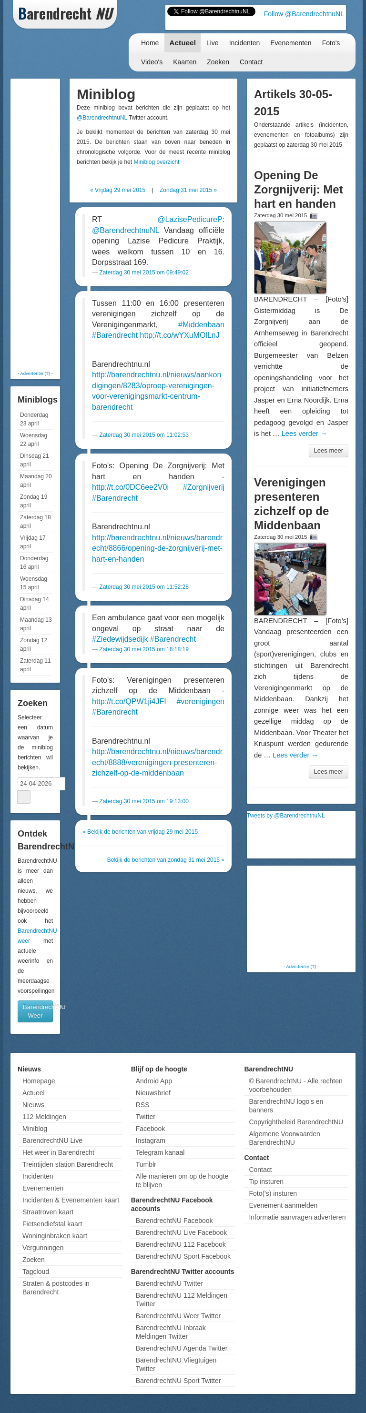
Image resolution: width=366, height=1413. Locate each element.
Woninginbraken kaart (54, 1236)
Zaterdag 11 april (35, 665)
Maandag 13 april (36, 624)
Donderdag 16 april (34, 562)
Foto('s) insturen (273, 1193)
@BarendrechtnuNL (102, 117)
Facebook (150, 1128)
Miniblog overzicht (156, 162)
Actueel (182, 43)
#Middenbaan (201, 325)
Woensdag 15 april (33, 583)
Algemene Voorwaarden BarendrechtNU (284, 1138)
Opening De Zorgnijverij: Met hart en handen (298, 189)
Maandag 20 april (36, 480)
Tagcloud (35, 1271)
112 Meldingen (44, 1116)
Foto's (331, 43)
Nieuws (33, 1105)
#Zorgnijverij (203, 487)
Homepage (38, 1081)
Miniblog (34, 1128)
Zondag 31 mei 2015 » (188, 190)
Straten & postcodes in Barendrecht (56, 1288)
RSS (143, 1105)
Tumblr (146, 1164)
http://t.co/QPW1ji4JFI (129, 701)
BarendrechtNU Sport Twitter (178, 1380)
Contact (251, 62)
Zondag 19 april (33, 501)
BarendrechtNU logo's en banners (286, 1106)
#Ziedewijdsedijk (120, 639)
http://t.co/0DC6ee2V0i (130, 487)
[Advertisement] (51, 224)
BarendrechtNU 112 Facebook (181, 1244)
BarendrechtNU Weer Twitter (178, 1316)
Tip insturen (266, 1181)
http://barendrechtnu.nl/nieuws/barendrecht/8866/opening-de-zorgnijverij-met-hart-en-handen (157, 548)
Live (212, 43)
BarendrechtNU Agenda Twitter (182, 1348)
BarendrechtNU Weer (38, 1011)
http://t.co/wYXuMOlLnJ (180, 335)
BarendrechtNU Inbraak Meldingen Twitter (171, 1332)
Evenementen (290, 43)
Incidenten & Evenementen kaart (70, 1200)
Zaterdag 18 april (35, 521)
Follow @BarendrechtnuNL (304, 14)
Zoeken (218, 62)
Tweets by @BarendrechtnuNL (286, 815)
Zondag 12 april (33, 644)
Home (150, 43)
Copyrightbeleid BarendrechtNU (296, 1122)
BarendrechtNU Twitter (169, 1283)
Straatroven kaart (47, 1212)
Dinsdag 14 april (34, 603)
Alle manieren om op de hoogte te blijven (182, 1180)
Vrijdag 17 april (33, 542)
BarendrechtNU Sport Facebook (183, 1256)
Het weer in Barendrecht (58, 1152)
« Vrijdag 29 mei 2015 (117, 190)
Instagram (150, 1140)
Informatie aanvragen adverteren (297, 1217)
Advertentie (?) (35, 373)
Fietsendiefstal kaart (52, 1224)
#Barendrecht (115, 335)
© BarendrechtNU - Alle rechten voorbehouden (295, 1085)
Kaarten (184, 62)
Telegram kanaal (160, 1152)
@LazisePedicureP (189, 219)
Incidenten (244, 43)
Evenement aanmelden (283, 1205)
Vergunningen (42, 1248)
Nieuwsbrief (153, 1093)
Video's (152, 62)
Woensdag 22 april (33, 439)
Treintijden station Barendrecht (67, 1164)
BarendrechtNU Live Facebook (181, 1232)
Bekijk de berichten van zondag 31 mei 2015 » (165, 860)
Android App (154, 1081)
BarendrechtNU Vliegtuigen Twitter (176, 1364)
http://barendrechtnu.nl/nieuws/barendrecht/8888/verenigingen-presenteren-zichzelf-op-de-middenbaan (157, 762)
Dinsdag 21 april (34, 460)
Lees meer (328, 450)
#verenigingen (200, 701)
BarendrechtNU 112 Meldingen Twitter (181, 1300)
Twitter (145, 1116)
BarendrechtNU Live (52, 1140)
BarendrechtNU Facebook (174, 1220)
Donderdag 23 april (34, 419)
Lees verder (304, 433)
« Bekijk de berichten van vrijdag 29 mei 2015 (140, 831)
